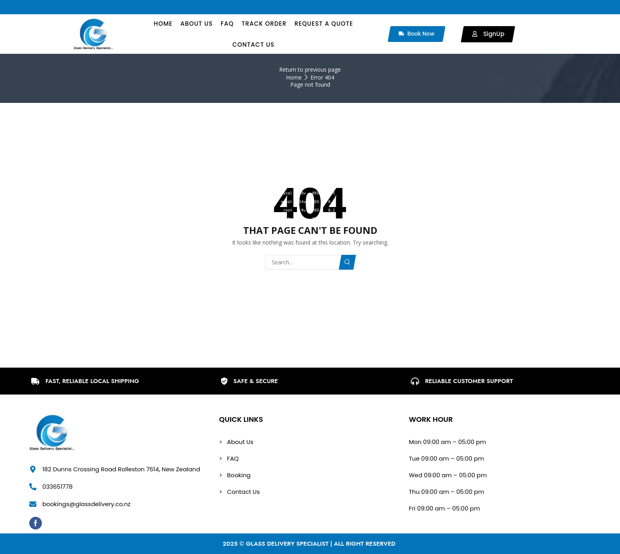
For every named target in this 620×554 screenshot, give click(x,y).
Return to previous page (310, 69)
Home (294, 77)
